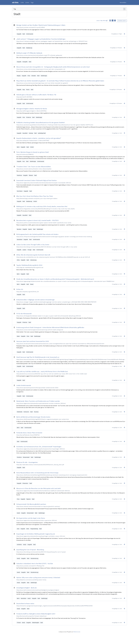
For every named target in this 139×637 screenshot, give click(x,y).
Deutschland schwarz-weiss (25, 603)
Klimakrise (28, 117)
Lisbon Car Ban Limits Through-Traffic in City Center (32, 244)
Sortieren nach (122, 20)
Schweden (33, 75)
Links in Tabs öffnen (101, 20)
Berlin (18, 147)
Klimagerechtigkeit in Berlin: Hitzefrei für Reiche (31, 108)
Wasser (31, 284)
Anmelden (123, 2)
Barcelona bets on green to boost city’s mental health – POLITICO (37, 220)
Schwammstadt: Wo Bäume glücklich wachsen (31, 504)
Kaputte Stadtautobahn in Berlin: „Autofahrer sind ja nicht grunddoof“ (38, 138)
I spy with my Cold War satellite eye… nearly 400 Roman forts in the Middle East (42, 371)
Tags (32, 2)
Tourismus (36, 411)
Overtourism (26, 411)
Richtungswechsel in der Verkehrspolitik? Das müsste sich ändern (37, 234)
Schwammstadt (26, 457)
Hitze (24, 117)
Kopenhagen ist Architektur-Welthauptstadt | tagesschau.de (35, 534)
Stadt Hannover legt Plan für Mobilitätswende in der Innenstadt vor (37, 357)
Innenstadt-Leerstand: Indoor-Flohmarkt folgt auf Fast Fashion (36, 180)
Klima (29, 75)
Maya (24, 89)
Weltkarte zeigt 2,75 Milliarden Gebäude (29, 53)
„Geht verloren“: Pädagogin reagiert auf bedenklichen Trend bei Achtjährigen (40, 39)
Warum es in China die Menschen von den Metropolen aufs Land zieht (38, 488)
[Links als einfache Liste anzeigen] (110, 20)
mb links (15, 2)
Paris (24, 161)
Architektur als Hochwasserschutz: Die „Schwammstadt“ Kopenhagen (38, 446)
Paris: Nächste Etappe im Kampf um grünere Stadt (32, 152)
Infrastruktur (25, 483)
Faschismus (19, 175)
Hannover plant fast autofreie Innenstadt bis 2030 (32, 341)
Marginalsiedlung (34, 528)
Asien (18, 528)
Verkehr (32, 147)
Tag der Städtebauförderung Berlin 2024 (29, 265)
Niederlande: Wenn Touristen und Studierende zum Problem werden (38, 401)
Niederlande (19, 411)
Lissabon (24, 249)
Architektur (19, 544)
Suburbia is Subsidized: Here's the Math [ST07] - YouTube (34, 563)
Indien (27, 528)
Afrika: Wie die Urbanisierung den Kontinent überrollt (33, 255)
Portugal (29, 249)
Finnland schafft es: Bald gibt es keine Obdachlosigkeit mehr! (35, 614)
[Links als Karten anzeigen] (115, 20)
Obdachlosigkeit (35, 622)
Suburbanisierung (34, 558)
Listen (27, 2)
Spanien (30, 229)
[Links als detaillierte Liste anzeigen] (113, 20)
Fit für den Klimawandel (24, 313)
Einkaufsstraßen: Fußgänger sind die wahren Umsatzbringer (35, 300)
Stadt (24, 34)
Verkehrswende (29, 34)
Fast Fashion (19, 191)
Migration (28, 499)
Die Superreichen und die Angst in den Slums (30, 518)
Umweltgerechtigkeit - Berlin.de (26, 588)
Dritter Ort (19, 289)
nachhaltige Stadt (42, 133)
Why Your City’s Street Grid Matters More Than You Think (34, 196)
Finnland (19, 622)
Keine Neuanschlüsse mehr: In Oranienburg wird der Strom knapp (37, 473)
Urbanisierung (33, 260)
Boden (18, 336)
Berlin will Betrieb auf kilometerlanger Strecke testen (33, 417)
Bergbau (19, 75)
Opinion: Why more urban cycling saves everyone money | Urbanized (38, 577)
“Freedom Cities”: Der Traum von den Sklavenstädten (33, 166)
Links (22, 2)
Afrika (18, 260)
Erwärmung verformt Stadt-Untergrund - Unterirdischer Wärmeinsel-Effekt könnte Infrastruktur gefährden (50, 327)
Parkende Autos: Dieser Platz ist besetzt (29, 433)
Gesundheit (25, 133)
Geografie (19, 34)
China (18, 499)
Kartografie (25, 61)
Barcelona (19, 229)
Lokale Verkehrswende (23, 385)
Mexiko (27, 89)
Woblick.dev (76, 632)
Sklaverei (31, 175)
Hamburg (31, 133)
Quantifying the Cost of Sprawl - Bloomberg (30, 549)
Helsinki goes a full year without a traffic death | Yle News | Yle (36, 95)
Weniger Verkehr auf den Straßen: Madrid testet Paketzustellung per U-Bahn (40, 25)
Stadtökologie (44, 75)
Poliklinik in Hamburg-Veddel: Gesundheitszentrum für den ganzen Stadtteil (40, 122)
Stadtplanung (29, 47)
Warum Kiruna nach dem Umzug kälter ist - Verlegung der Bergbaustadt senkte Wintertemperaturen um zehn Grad (53, 67)
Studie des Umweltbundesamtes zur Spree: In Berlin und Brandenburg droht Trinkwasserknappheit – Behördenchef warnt (55, 279)
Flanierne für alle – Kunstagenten (27, 462)
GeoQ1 (18, 513)
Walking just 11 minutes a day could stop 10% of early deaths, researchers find (41, 206)
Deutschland (19, 239)
